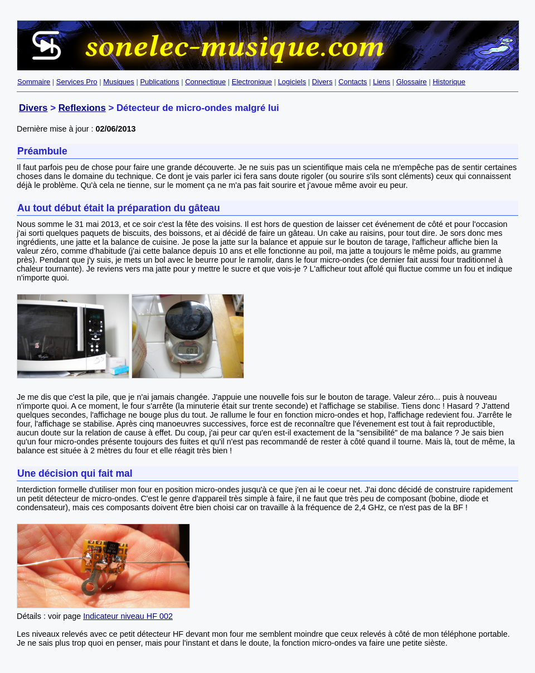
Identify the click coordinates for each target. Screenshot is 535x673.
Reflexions (82, 108)
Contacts (352, 82)
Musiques (118, 82)
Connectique (205, 82)
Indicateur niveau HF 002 (128, 616)
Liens (381, 82)
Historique (448, 82)
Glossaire (411, 82)
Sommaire (33, 82)
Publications (159, 82)
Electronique (252, 82)
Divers (322, 82)
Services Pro (77, 82)
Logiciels (292, 82)
